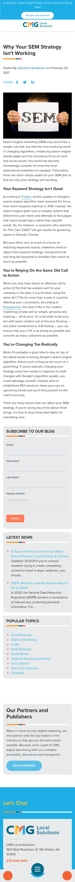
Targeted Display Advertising (30, 605)
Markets (25, 844)
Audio (15, 591)
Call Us (8, 875)
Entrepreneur (12, 307)
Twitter (25, 82)
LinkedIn (33, 82)
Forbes (26, 196)
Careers (64, 844)
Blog (53, 844)
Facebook (17, 82)
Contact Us (67, 875)
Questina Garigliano (31, 68)
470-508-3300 (16, 807)
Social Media (20, 601)
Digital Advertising (23, 586)
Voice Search (20, 610)
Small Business (21, 596)
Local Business (21, 582)
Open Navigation (39, 869)
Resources (41, 844)
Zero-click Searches (24, 615)
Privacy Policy (37, 849)
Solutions (11, 844)
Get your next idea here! (37, 15)
